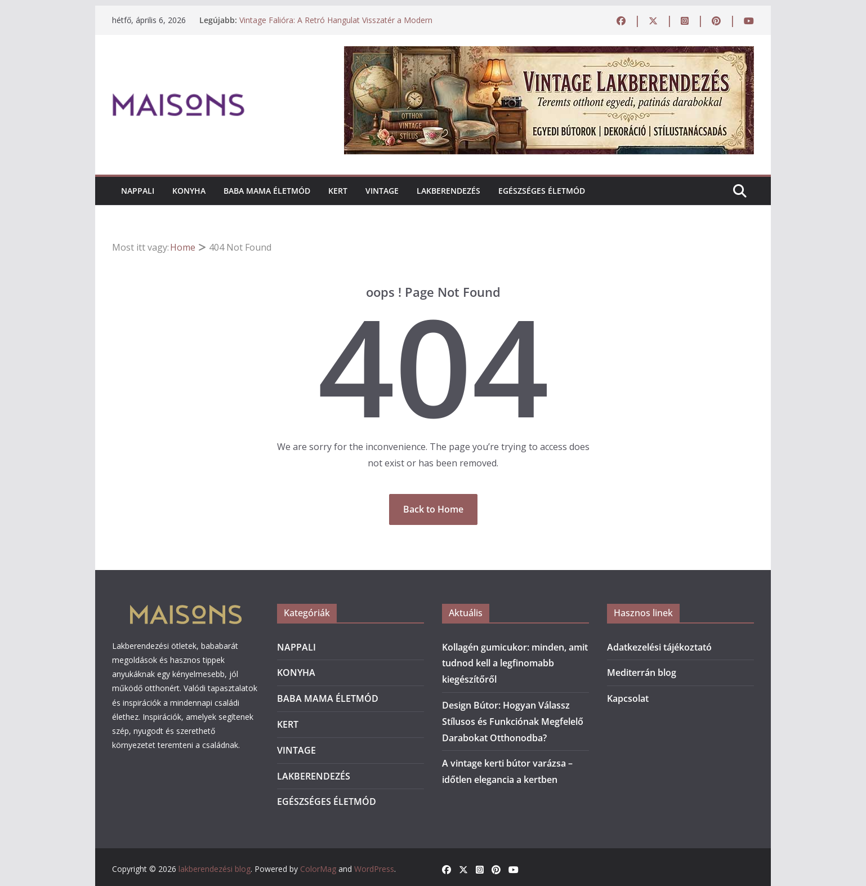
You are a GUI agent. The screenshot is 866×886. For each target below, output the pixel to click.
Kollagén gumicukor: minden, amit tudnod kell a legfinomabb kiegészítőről (515, 663)
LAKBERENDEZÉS (448, 190)
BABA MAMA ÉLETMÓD (267, 190)
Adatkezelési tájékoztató (659, 647)
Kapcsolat (628, 698)
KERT (337, 190)
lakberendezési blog (214, 868)
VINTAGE (382, 190)
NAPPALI (137, 190)
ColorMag (318, 868)
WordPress (374, 868)
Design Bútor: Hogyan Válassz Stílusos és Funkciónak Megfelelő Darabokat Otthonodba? (512, 721)
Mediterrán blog (641, 672)
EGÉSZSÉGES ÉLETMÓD (541, 190)
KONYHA (189, 190)
